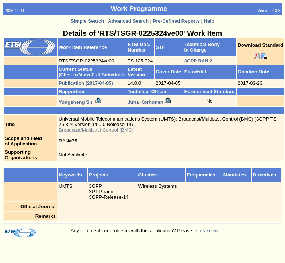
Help (209, 21)
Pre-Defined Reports (176, 21)
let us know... (208, 230)
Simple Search (87, 21)
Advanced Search (128, 21)
